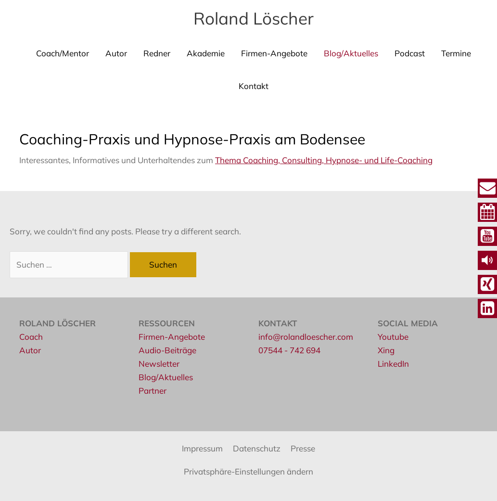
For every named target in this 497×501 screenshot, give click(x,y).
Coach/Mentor (62, 53)
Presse (303, 448)
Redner (156, 53)
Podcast (410, 53)
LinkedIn (393, 364)
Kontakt (253, 86)
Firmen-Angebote (274, 53)
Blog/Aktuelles (351, 53)
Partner (152, 390)
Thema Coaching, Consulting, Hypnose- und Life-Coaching (324, 160)
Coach (31, 337)
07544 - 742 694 (289, 350)
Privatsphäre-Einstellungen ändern (248, 471)
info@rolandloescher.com (305, 337)
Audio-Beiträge (167, 350)
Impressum (202, 448)
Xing (386, 350)
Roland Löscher (253, 18)
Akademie (206, 53)
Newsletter (159, 364)
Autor (116, 53)
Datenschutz (256, 448)
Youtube (393, 337)
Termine (456, 53)
